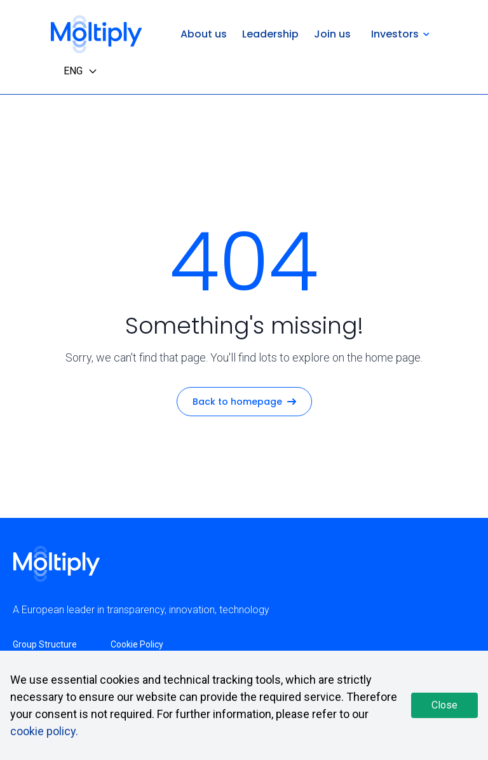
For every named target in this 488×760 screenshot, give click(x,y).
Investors (400, 34)
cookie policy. (44, 731)
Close (444, 705)
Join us (332, 34)
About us (203, 34)
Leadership (270, 34)
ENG (81, 71)
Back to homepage (244, 401)
